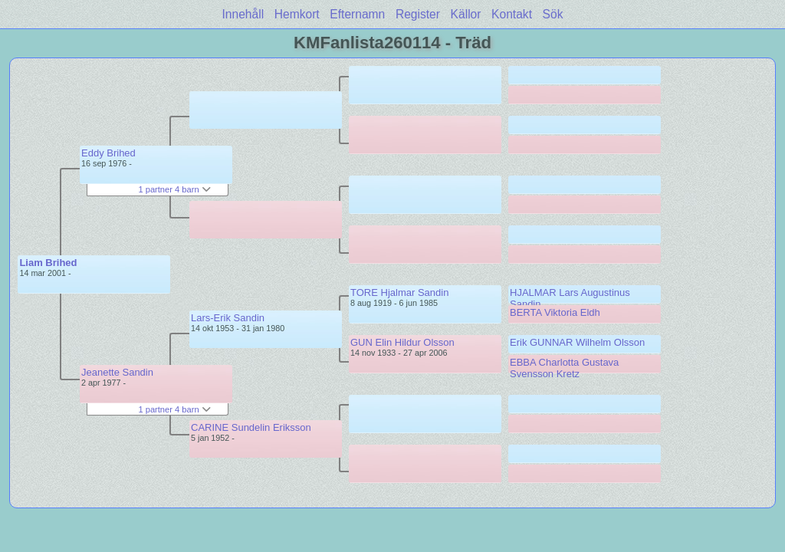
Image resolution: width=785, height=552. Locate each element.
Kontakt (511, 14)
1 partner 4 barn (174, 189)
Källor (466, 14)
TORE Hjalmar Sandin (399, 292)
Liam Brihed (48, 262)
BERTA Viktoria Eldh (555, 312)
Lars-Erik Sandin (227, 318)
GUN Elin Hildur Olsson (402, 342)
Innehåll (243, 14)
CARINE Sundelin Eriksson (251, 427)
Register (418, 14)
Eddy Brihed (108, 153)
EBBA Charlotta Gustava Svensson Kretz (564, 368)
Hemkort (297, 14)
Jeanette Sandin (117, 372)
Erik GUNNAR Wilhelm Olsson (577, 342)
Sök (553, 14)
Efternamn (357, 14)
